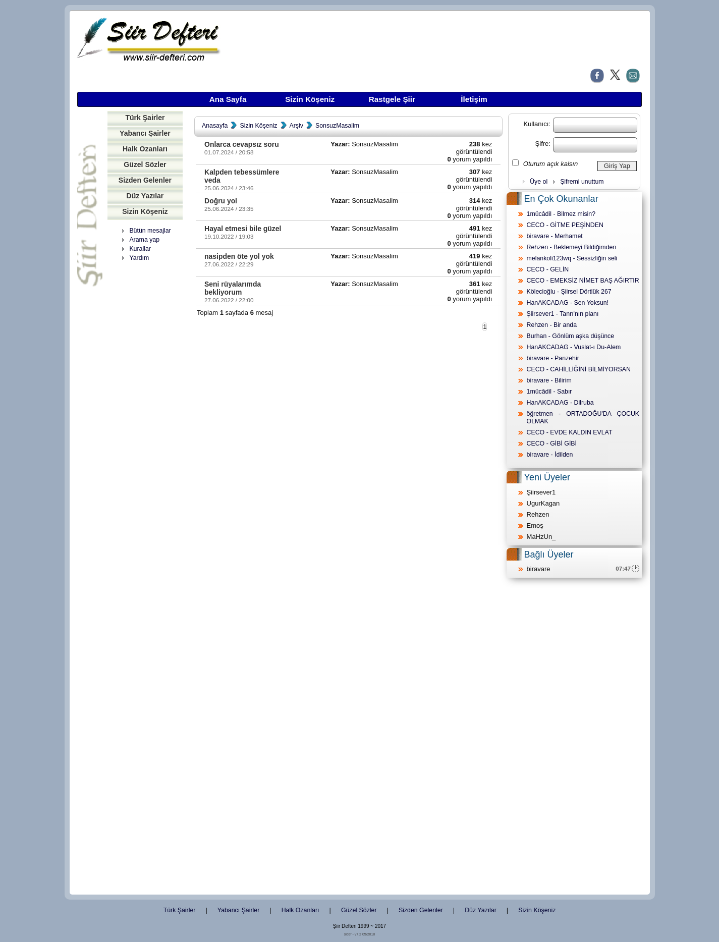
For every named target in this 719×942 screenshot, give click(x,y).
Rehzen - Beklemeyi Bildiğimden (572, 247)
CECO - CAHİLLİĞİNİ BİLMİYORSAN (579, 369)
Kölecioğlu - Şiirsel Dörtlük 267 (569, 291)
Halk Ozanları (145, 149)
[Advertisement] (144, 421)
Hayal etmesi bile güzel (242, 229)
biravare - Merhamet (555, 236)
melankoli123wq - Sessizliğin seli (572, 258)
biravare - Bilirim (549, 380)
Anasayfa (215, 125)
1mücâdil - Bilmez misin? (561, 213)
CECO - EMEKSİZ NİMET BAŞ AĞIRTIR (583, 280)
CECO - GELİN (548, 269)
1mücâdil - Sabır (549, 391)
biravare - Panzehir (553, 358)
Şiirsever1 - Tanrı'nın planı (563, 313)
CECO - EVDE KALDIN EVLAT (570, 432)
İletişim (474, 99)
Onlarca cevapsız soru (241, 144)
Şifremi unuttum (581, 181)
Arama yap (144, 239)
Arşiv (296, 125)
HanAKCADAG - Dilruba (560, 402)
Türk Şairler (144, 118)
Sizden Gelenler (145, 180)
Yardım (139, 257)
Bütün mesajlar (150, 230)
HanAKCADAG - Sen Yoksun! (568, 302)
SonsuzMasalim (337, 125)
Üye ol (538, 181)
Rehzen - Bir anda (552, 324)
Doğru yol (220, 201)
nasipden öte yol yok (239, 256)
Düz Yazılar (145, 196)
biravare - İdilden (550, 454)
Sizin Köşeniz (310, 99)
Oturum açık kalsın (550, 164)
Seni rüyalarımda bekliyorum (232, 288)
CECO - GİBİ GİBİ (552, 443)
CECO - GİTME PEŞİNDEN (565, 225)
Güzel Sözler (145, 164)
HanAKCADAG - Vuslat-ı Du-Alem (574, 347)
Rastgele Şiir (392, 99)
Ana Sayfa (228, 99)
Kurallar (140, 248)
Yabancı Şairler (145, 133)
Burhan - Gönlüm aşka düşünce (571, 336)
